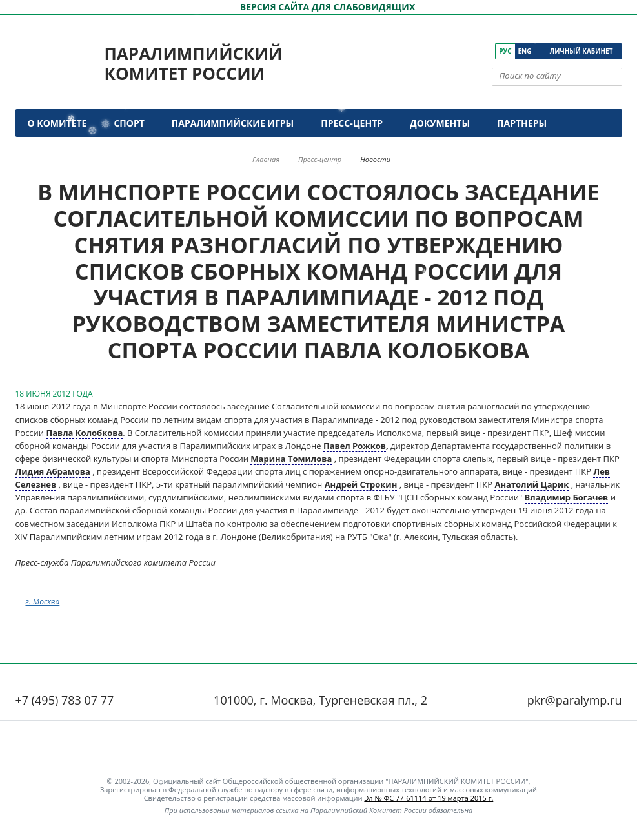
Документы (440, 123)
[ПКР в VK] (432, 51)
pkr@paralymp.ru (574, 700)
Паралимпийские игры (233, 123)
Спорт (129, 123)
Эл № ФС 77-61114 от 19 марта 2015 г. (428, 798)
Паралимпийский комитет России (194, 63)
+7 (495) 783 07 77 (64, 700)
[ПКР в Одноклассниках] (468, 51)
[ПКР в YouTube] (450, 51)
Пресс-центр (352, 123)
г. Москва (43, 601)
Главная (265, 159)
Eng (525, 51)
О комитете (57, 123)
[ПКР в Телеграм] (486, 51)
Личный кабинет (581, 51)
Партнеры (522, 123)
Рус (505, 51)
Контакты (55, 151)
